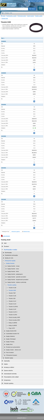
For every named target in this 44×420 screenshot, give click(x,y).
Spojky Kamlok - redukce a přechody (16, 282)
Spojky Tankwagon (11, 339)
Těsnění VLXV (12, 301)
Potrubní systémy (8, 383)
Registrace (40, 1)
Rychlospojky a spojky (11, 16)
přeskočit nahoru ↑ (22, 418)
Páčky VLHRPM (13, 322)
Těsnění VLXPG (13, 314)
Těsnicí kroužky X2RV (14, 320)
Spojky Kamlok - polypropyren (15, 274)
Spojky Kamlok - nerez (13, 268)
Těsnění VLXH (12, 304)
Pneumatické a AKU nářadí (11, 377)
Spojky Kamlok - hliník (13, 271)
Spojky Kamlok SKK (11, 331)
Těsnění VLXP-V (13, 312)
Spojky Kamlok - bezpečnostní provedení (17, 279)
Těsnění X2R (12, 298)
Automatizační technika (10, 373)
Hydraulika (7, 361)
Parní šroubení (10, 352)
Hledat (32, 9)
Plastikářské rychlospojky (11, 255)
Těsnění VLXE (12, 295)
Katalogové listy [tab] (5, 231)
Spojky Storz (9, 344)
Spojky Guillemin (10, 336)
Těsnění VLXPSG (13, 306)
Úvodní (3, 16)
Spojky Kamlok (30, 16)
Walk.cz (26, 415)
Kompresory (7, 380)
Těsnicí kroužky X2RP (14, 317)
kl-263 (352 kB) (5, 236)
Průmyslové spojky (22, 16)
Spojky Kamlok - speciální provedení (16, 276)
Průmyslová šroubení (11, 355)
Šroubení (6, 246)
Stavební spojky (9, 358)
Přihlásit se (32, 1)
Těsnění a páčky (38, 16)
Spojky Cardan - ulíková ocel (13, 349)
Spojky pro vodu (9, 258)
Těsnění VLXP (12, 309)
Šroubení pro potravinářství (13, 347)
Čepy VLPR (12, 328)
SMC (5, 243)
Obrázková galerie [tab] (15, 231)
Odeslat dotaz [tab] (26, 231)
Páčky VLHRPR (13, 325)
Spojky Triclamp (10, 341)
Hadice (6, 364)
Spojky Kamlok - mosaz (13, 266)
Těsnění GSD (5, 18)
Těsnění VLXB (12, 287)
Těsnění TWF (12, 293)
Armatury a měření (9, 367)
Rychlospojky (8, 252)
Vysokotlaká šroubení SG (12, 333)
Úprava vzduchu (8, 370)
